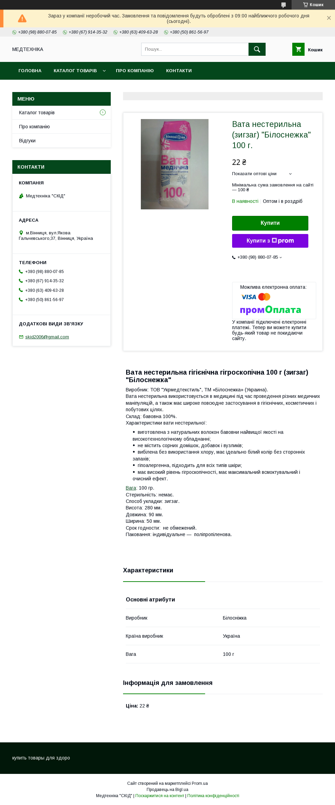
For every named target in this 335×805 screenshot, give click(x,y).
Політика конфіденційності (213, 795)
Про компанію (135, 70)
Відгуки (27, 140)
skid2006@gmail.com (47, 336)
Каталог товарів (75, 70)
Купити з (270, 241)
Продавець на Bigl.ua (167, 789)
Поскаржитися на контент (159, 795)
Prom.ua (200, 783)
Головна (29, 70)
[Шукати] (257, 49)
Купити (270, 223)
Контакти (179, 70)
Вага (131, 488)
